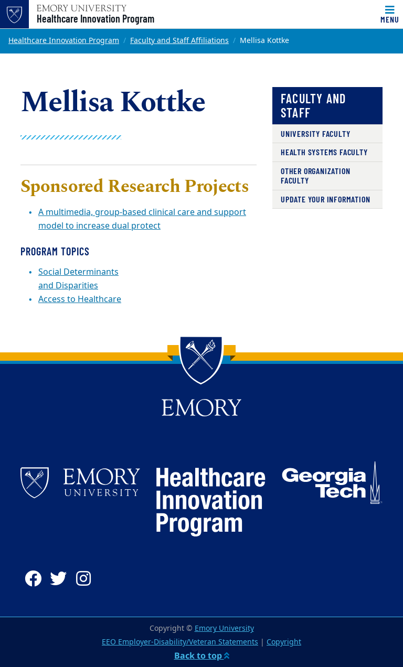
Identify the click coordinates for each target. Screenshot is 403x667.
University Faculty (315, 133)
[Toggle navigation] (390, 14)
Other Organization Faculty (315, 175)
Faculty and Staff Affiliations (179, 40)
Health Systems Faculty (324, 152)
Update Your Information (325, 199)
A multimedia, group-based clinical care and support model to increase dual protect (142, 219)
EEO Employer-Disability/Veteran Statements (180, 642)
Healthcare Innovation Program (95, 18)
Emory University (224, 628)
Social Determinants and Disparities (78, 279)
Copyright (284, 642)
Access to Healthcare (79, 299)
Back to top (201, 655)
